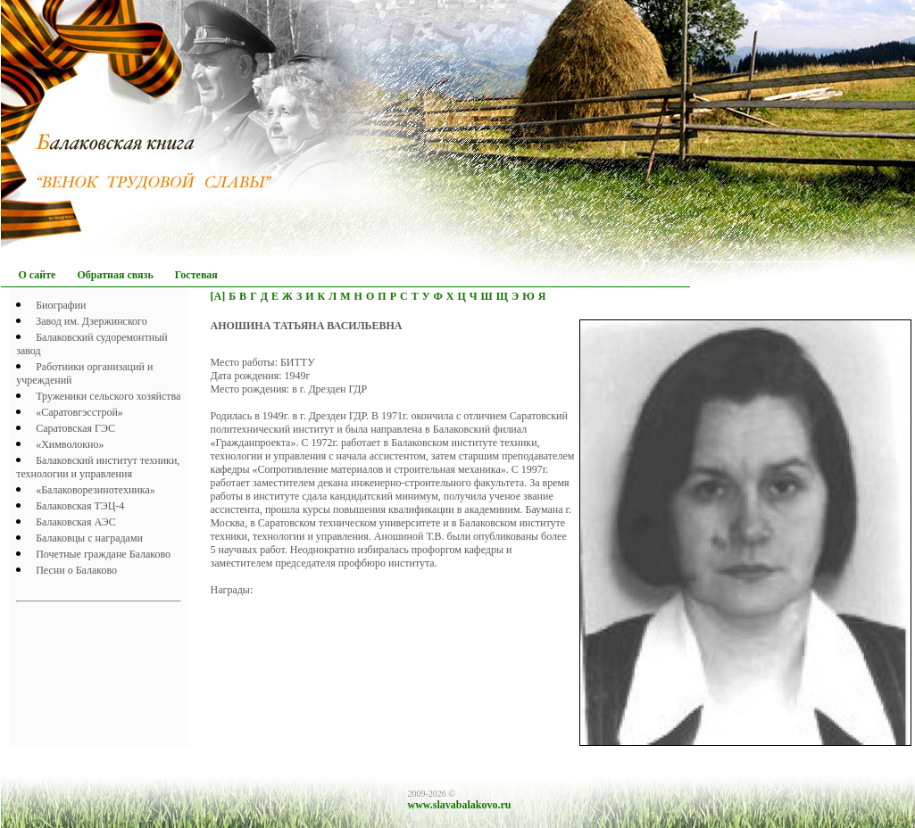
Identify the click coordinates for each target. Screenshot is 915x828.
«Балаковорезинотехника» (95, 490)
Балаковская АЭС (76, 522)
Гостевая (196, 275)
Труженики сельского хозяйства (108, 396)
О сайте (37, 275)
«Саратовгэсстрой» (79, 412)
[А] (218, 296)
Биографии (61, 305)
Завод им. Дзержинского (91, 321)
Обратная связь (115, 275)
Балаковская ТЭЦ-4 (80, 506)
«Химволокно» (70, 444)
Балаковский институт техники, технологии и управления (97, 467)
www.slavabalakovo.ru (460, 805)
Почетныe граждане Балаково (103, 554)
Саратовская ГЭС (75, 428)
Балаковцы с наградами (89, 538)
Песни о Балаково (76, 570)
